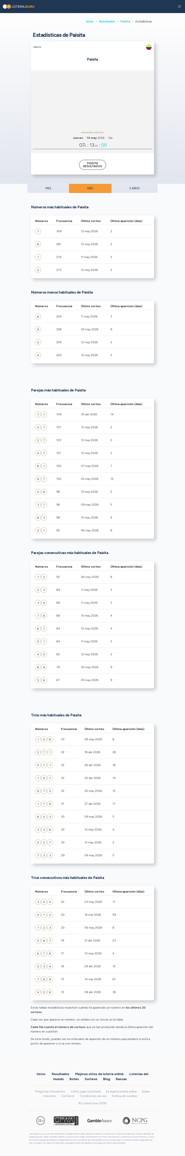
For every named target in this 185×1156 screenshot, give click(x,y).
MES (48, 188)
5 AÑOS (134, 188)
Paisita (125, 21)
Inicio (89, 21)
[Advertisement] (92, 100)
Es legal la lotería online (121, 1091)
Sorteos (91, 1079)
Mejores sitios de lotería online (99, 1074)
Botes (74, 1079)
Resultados (107, 21)
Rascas (121, 1079)
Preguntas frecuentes (50, 1091)
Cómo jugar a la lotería (86, 1091)
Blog (106, 1079)
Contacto (68, 1096)
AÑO (90, 188)
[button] (179, 6)
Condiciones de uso (93, 1096)
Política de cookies (124, 1096)
